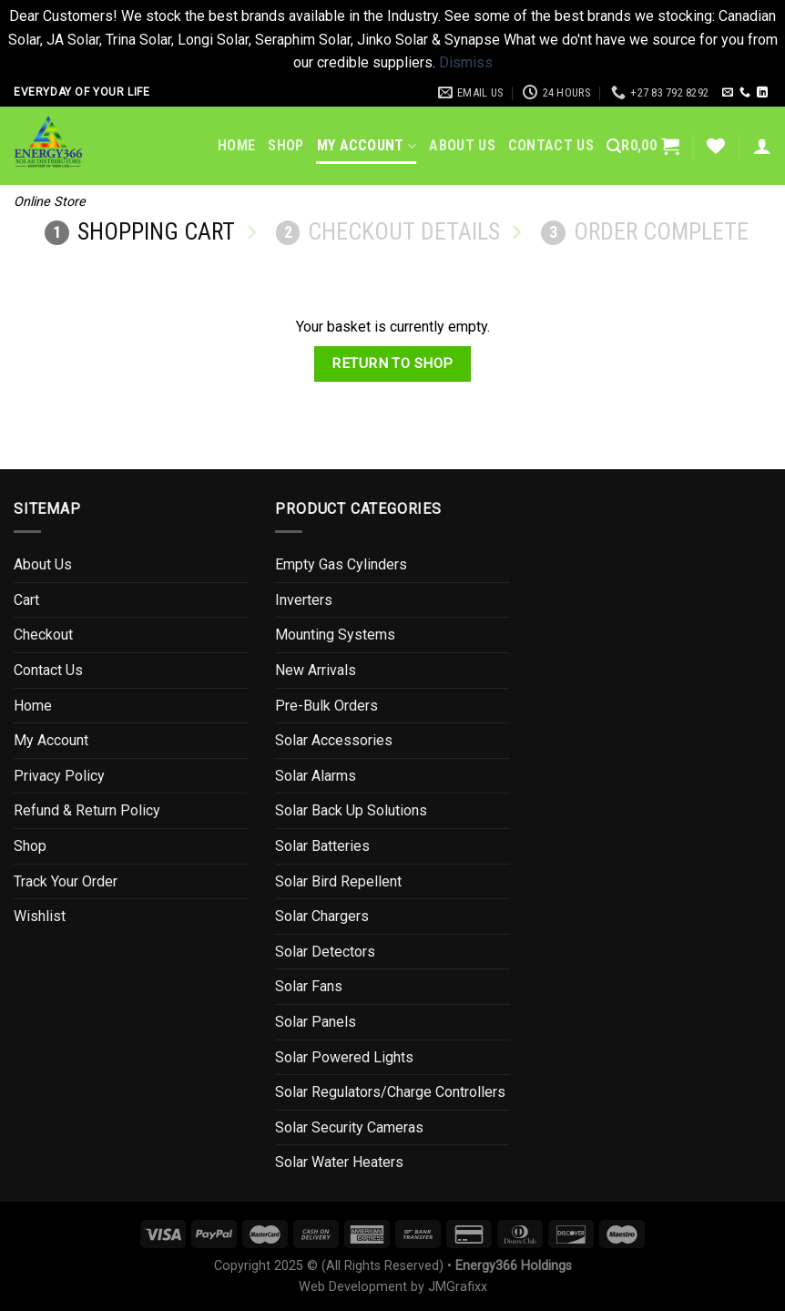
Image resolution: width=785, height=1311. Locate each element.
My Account (367, 146)
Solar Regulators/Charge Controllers (390, 1092)
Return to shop (392, 363)
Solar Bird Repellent (338, 881)
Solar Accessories (333, 740)
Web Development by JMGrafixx (393, 1287)
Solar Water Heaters (339, 1162)
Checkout (43, 634)
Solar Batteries (322, 846)
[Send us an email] (727, 93)
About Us (462, 145)
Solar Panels (315, 1021)
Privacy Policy (59, 775)
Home (236, 145)
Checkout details (388, 231)
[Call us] (744, 93)
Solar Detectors (325, 951)
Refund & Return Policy (87, 810)
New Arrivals (315, 670)
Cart (26, 600)
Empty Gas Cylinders (341, 564)
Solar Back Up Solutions (351, 810)
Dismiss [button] (466, 62)
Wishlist (40, 916)
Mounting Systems (335, 634)
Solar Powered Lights (344, 1057)
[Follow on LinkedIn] (762, 93)
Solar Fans (308, 986)
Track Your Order (65, 881)
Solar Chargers (322, 916)
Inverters (303, 600)
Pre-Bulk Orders (326, 705)
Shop (285, 145)
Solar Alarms (315, 775)
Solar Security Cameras (349, 1127)
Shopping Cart (140, 231)
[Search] (614, 146)
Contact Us (551, 145)
